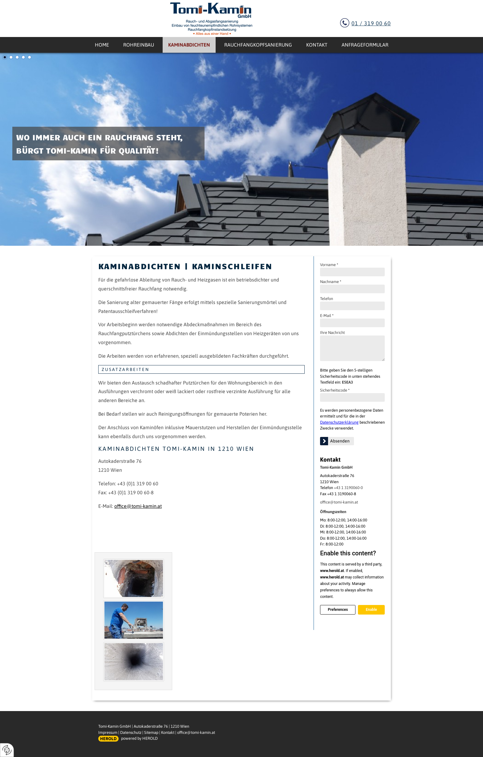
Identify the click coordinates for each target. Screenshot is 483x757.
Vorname (329, 264)
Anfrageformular (365, 44)
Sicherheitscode (335, 390)
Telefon (326, 298)
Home (102, 44)
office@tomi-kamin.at (339, 502)
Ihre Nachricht (332, 332)
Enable (371, 609)
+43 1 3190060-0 (348, 487)
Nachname (330, 281)
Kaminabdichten (189, 44)
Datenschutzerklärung (339, 422)
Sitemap (151, 732)
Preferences (338, 609)
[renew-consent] (7, 750)
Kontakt (316, 44)
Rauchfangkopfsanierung (258, 44)
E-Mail (327, 315)
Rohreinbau (138, 44)
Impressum (107, 732)
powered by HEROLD (139, 738)
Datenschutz (130, 732)
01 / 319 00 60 (371, 23)
